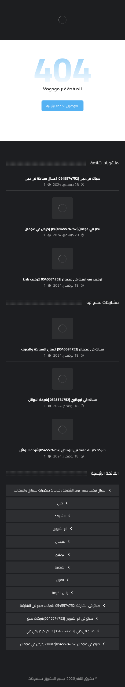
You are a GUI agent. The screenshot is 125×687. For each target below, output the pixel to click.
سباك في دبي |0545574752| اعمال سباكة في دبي (62, 178)
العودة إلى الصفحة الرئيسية (62, 106)
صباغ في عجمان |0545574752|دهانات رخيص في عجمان (60, 644)
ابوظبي (60, 554)
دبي (60, 503)
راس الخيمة (60, 592)
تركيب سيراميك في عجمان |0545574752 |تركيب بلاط (62, 279)
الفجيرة (60, 567)
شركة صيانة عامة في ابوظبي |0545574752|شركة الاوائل (62, 450)
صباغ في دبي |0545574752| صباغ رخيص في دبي (60, 631)
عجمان (60, 541)
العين (60, 580)
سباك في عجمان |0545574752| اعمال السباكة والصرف (62, 349)
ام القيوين (60, 528)
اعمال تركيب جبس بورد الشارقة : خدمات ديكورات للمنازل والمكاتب (60, 490)
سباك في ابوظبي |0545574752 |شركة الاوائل (62, 399)
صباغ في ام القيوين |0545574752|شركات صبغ (60, 618)
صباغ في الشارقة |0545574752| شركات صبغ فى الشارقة (60, 605)
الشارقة (60, 516)
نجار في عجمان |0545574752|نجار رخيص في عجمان (62, 229)
